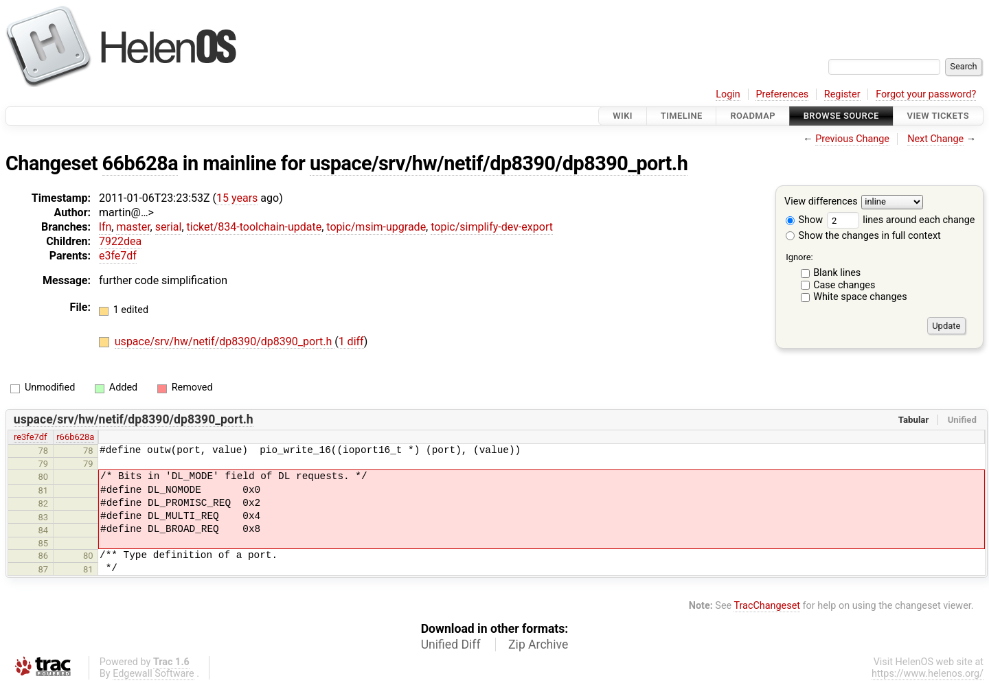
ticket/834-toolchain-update (254, 226)
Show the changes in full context (863, 236)
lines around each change (901, 220)
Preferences (781, 94)
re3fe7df (30, 437)
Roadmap (752, 116)
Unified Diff (451, 644)
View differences (821, 202)
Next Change (935, 139)
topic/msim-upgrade (376, 226)
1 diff (351, 341)
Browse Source (841, 116)
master (133, 226)
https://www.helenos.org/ (928, 674)
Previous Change (852, 139)
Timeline (682, 116)
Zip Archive (538, 644)
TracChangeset (767, 606)
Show (804, 220)
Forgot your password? (926, 94)
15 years (237, 198)
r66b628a (75, 437)
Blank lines (837, 273)
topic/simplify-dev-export (492, 226)
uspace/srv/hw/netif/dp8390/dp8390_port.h (498, 163)
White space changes (860, 297)
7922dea (120, 241)
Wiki (623, 116)
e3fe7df (118, 255)
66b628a (140, 163)
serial (168, 226)
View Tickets (938, 116)
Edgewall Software (153, 674)
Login (728, 94)
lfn (105, 226)
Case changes (844, 285)
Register (842, 94)
